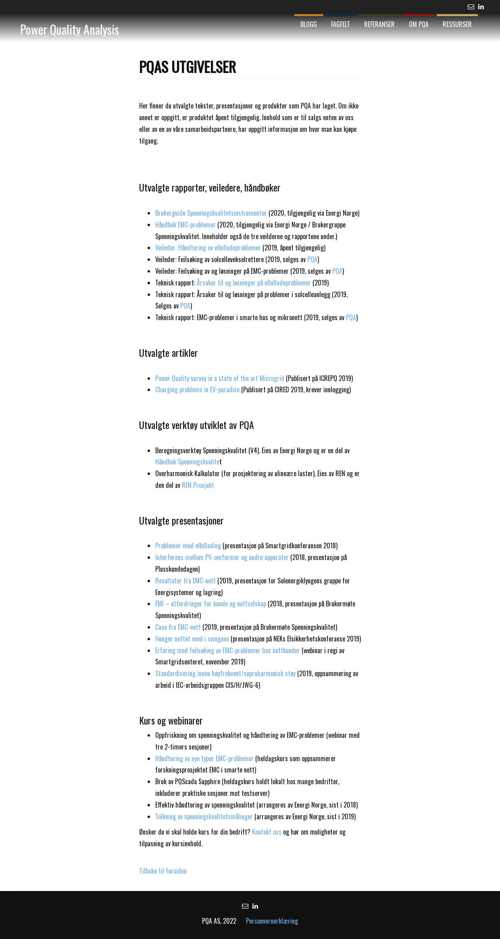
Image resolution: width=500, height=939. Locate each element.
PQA (312, 259)
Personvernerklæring (272, 921)
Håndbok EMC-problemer (185, 224)
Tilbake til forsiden (163, 871)
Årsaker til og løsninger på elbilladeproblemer (254, 282)
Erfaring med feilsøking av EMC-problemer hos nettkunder (227, 650)
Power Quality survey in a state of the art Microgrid (219, 378)
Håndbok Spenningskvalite (187, 461)
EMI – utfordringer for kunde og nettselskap (211, 603)
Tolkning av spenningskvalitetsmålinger (204, 816)
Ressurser (457, 24)
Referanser (379, 24)
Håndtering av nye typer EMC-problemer (204, 758)
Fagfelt (340, 24)
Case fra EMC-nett (178, 627)
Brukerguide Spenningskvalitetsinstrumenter (211, 213)
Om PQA (419, 24)
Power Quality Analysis (69, 29)
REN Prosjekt (198, 485)
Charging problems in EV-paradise (197, 389)
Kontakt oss (266, 832)
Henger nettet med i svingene (192, 638)
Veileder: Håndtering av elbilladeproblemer (208, 247)
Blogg (308, 24)
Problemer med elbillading (188, 545)
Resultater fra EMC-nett (185, 580)
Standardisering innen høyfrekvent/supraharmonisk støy (225, 673)
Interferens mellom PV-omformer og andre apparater (222, 557)
